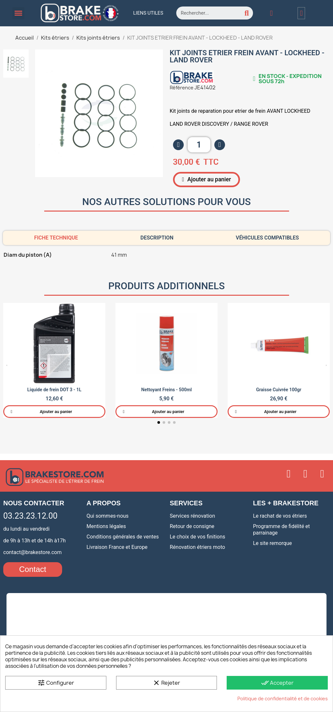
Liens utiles (148, 13)
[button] (204, 179)
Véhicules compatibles (267, 237)
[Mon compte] (271, 13)
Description (157, 237)
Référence (181, 87)
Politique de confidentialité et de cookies (282, 698)
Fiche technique (56, 237)
